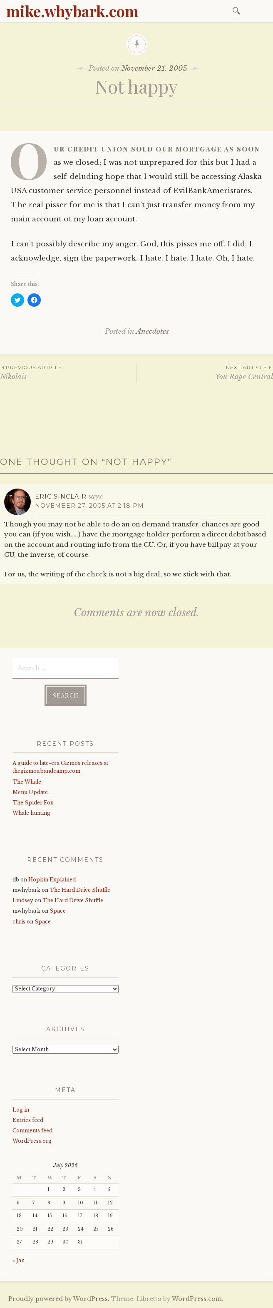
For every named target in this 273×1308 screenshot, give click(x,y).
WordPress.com (197, 1299)
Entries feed (27, 1120)
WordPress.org (32, 1141)
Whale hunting (31, 813)
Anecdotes (152, 331)
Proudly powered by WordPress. (58, 1299)
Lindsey (22, 900)
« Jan (18, 1260)
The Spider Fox (32, 802)
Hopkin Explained (52, 879)
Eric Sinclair (61, 496)
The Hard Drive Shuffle (80, 890)
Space (58, 911)
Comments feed (32, 1130)
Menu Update (30, 792)
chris (18, 921)
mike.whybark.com (72, 11)
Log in (20, 1110)
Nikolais (68, 372)
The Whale (26, 782)
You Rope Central (205, 372)
